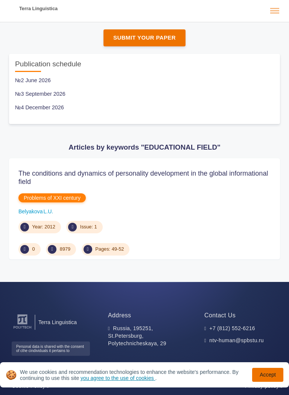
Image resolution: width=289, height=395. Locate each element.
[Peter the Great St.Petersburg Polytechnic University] (22, 329)
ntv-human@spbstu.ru (236, 340)
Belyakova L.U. (35, 211)
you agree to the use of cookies (118, 378)
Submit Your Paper (144, 37)
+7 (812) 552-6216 (232, 328)
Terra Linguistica (38, 8)
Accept (268, 375)
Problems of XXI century (52, 198)
